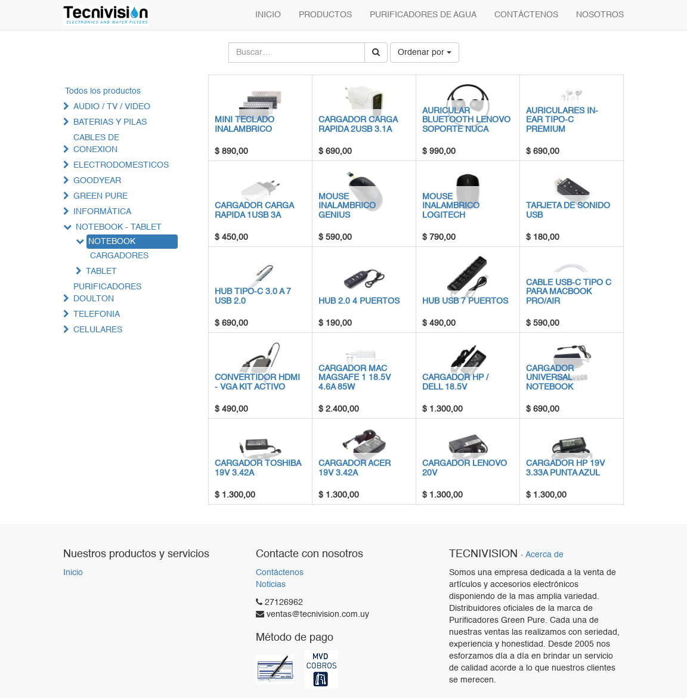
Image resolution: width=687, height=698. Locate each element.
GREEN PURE (100, 196)
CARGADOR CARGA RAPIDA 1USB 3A (254, 210)
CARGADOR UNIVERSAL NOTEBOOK (550, 378)
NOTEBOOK (111, 241)
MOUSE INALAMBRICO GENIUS (347, 206)
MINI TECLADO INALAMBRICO (244, 124)
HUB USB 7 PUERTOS (465, 301)
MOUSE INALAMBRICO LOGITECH (450, 206)
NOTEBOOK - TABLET (119, 227)
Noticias (271, 584)
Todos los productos (103, 91)
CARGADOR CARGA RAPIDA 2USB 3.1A (357, 124)
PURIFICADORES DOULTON (107, 293)
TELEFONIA (96, 314)
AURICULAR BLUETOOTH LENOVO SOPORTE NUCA (466, 120)
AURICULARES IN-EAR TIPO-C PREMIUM (562, 120)
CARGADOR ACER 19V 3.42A (354, 468)
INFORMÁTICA (102, 212)
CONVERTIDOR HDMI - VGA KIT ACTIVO (257, 382)
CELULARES (97, 330)
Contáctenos (280, 573)
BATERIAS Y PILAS (110, 122)
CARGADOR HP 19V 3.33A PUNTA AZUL (565, 468)
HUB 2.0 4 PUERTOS (359, 301)
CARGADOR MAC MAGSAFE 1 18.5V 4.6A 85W (354, 378)
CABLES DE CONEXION (96, 144)
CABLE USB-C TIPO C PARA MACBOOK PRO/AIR (568, 292)
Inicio (73, 573)
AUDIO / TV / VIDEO (111, 107)
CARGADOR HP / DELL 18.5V (455, 382)
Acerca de (544, 555)
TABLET (101, 271)
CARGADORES (119, 256)
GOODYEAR (97, 181)
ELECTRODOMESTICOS (121, 165)
